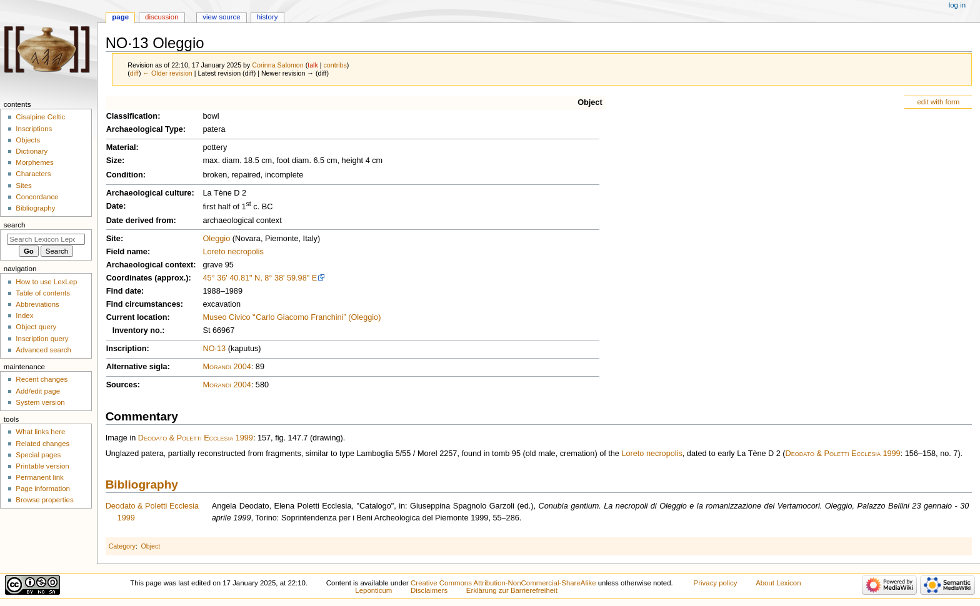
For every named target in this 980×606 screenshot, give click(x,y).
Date (115, 206)
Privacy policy (716, 583)
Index (24, 315)
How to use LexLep (46, 282)
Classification (132, 116)
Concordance (37, 197)
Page (120, 17)
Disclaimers (429, 590)
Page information (43, 488)
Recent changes (42, 379)
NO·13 (214, 348)
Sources (122, 384)
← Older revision (167, 73)
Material (121, 147)
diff (134, 73)
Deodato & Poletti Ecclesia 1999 (195, 438)
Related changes (42, 443)
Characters (33, 173)
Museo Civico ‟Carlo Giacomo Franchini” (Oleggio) (291, 317)
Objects (28, 140)
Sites (23, 185)
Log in (957, 5)
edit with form (938, 102)
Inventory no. (137, 330)
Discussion (161, 17)
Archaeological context (150, 265)
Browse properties (44, 500)
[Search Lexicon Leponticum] (46, 239)
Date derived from (140, 220)
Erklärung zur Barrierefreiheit (512, 590)
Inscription (126, 348)
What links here (40, 431)
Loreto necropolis (232, 251)
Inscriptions (34, 128)
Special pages (38, 455)
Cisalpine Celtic (40, 117)
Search (15, 225)
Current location (137, 317)
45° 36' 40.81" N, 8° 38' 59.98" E (259, 278)
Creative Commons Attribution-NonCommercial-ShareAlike (503, 583)
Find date (123, 291)
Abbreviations (37, 304)
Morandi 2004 (226, 366)
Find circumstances (143, 304)
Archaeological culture (149, 193)
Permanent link (39, 477)
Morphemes (34, 162)
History (267, 17)
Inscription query (42, 338)
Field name (127, 251)
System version (40, 402)
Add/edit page (38, 391)
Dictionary (32, 151)
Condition (124, 175)
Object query (36, 326)
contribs (335, 65)
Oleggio (216, 238)
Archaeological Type (144, 129)
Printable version (42, 466)
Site (113, 238)
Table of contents (43, 293)
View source (221, 17)
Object (590, 102)
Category (122, 546)
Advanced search (43, 350)
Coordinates (129, 278)
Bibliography (142, 484)
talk (313, 65)
